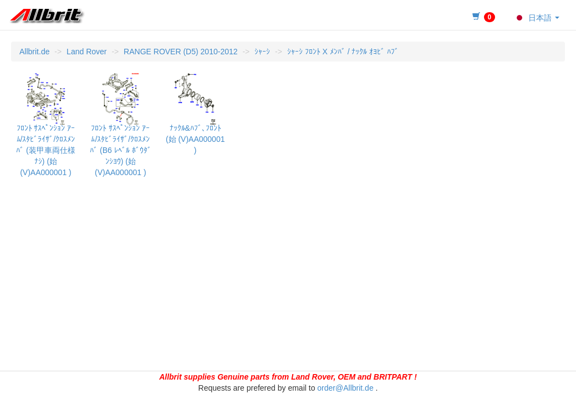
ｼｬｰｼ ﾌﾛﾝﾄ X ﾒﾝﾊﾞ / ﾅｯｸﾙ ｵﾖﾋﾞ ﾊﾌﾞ (343, 51)
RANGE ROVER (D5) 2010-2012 (180, 51)
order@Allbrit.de (345, 387)
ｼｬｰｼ (262, 51)
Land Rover (86, 51)
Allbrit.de (34, 51)
